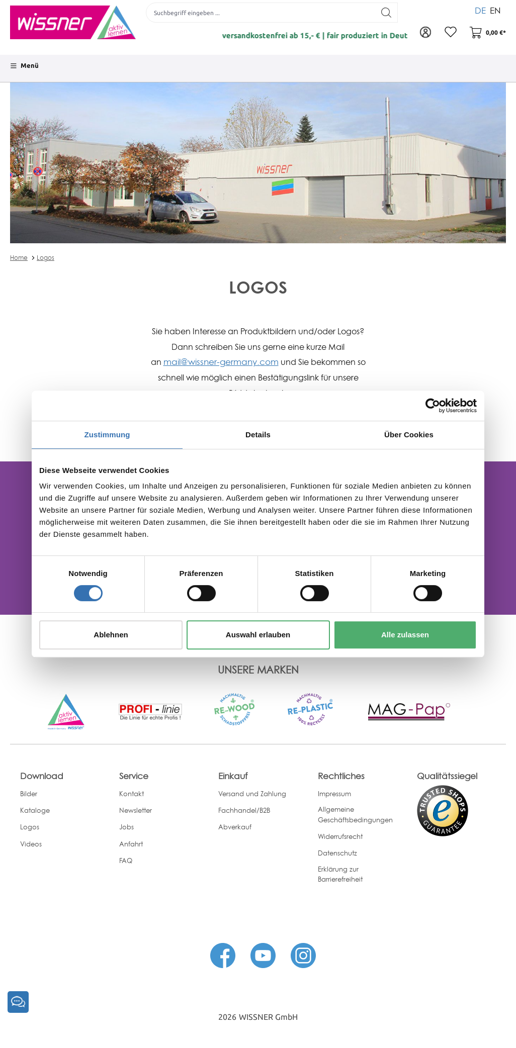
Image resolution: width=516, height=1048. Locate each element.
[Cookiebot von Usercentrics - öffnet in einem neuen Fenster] (433, 405)
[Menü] (24, 66)
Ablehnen (111, 634)
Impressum (334, 794)
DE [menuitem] (480, 10)
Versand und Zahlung (252, 794)
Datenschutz (337, 853)
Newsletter (135, 810)
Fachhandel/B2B (244, 810)
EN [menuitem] (495, 10)
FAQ (125, 860)
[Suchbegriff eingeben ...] (261, 13)
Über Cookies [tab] (409, 434)
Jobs (126, 827)
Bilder (28, 794)
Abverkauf (234, 827)
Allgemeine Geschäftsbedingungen (355, 814)
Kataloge (35, 810)
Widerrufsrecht (340, 836)
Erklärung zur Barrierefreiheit (340, 874)
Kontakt (131, 794)
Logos (45, 257)
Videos (31, 844)
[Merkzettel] (450, 32)
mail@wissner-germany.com (221, 361)
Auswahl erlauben (258, 634)
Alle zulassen (405, 634)
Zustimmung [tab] (107, 434)
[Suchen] (386, 13)
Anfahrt (131, 844)
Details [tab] (258, 434)
